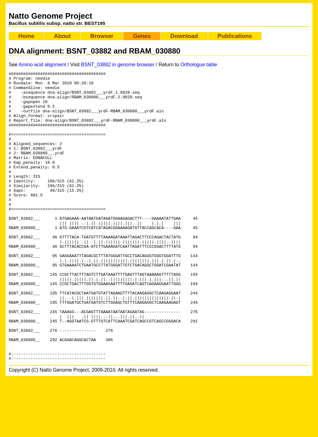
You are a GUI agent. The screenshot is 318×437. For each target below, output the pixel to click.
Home (26, 36)
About (62, 36)
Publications (235, 36)
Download (184, 36)
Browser (102, 36)
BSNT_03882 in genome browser (118, 64)
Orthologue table (198, 64)
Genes (142, 36)
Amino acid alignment (42, 64)
